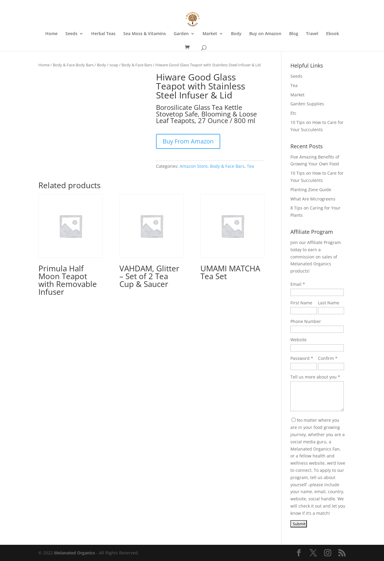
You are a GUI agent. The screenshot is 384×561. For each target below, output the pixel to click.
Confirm (326, 358)
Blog (293, 34)
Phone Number (305, 321)
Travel (312, 34)
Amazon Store (194, 166)
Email (296, 284)
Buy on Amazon (265, 34)
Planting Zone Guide (310, 189)
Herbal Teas (103, 34)
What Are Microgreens (312, 199)
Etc (293, 113)
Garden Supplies (307, 104)
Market (209, 34)
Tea (250, 166)
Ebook (332, 34)
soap (114, 65)
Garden (181, 34)
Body (236, 34)
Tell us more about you (313, 377)
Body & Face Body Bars (73, 65)
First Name (301, 303)
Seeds (71, 34)
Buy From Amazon (188, 141)
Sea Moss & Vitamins (144, 34)
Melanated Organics (74, 553)
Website (298, 339)
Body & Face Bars (137, 65)
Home (51, 34)
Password (300, 358)
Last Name (328, 303)
